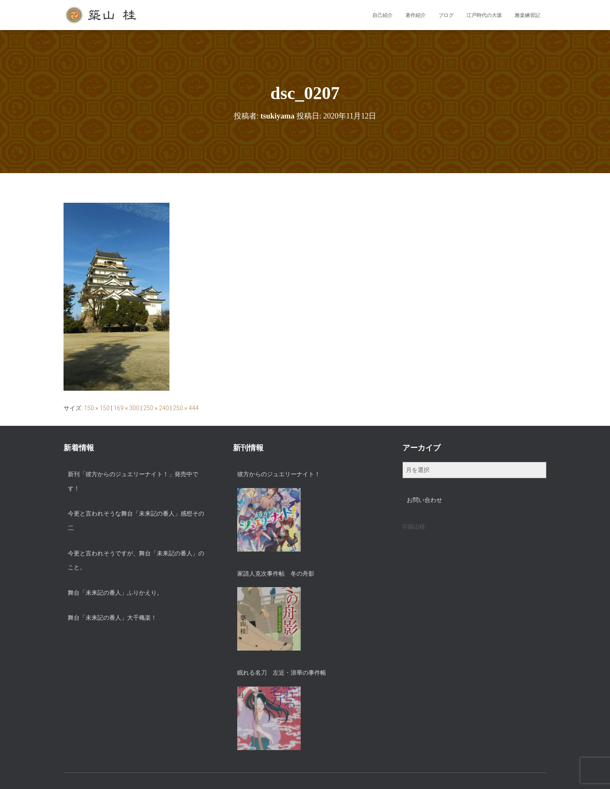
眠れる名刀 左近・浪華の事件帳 (281, 672)
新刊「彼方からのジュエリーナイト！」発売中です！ (133, 481)
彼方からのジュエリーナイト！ (278, 474)
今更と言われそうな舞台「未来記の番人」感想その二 (136, 520)
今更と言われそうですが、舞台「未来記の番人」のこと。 (136, 560)
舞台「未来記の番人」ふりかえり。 (115, 592)
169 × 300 (126, 408)
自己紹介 (382, 15)
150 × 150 (97, 408)
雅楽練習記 (527, 15)
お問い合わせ (424, 500)
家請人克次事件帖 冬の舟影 (275, 573)
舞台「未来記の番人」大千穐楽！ (112, 617)
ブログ (446, 15)
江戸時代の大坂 (484, 15)
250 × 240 (156, 408)
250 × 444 (186, 408)
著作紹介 (415, 15)
